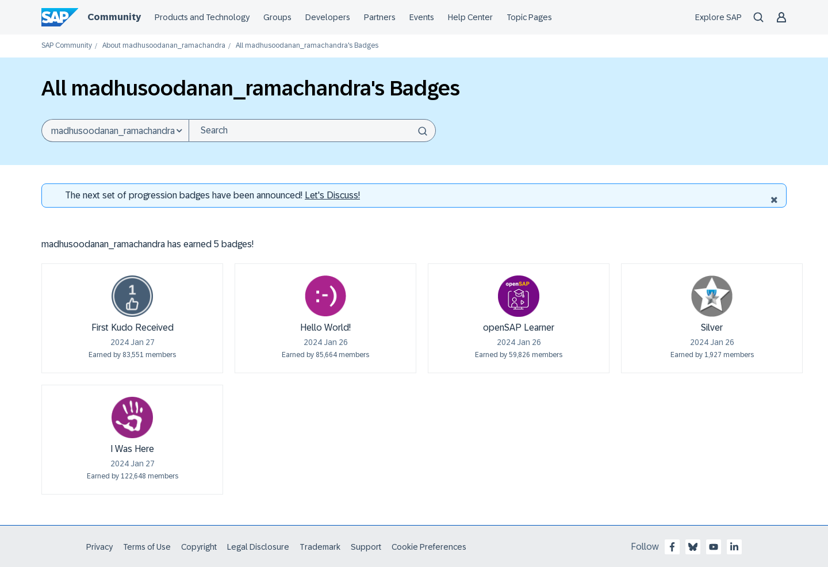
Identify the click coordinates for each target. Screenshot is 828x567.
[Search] (312, 130)
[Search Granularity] (115, 130)
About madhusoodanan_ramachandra (163, 45)
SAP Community (66, 45)
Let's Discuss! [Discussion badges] (332, 195)
